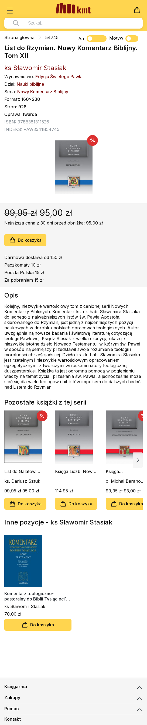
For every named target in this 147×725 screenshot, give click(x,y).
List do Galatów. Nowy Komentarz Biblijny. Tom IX (22, 471)
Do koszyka (25, 240)
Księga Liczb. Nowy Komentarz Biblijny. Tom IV (75, 471)
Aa (81, 38)
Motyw (123, 38)
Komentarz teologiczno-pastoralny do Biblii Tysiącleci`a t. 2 (36, 596)
